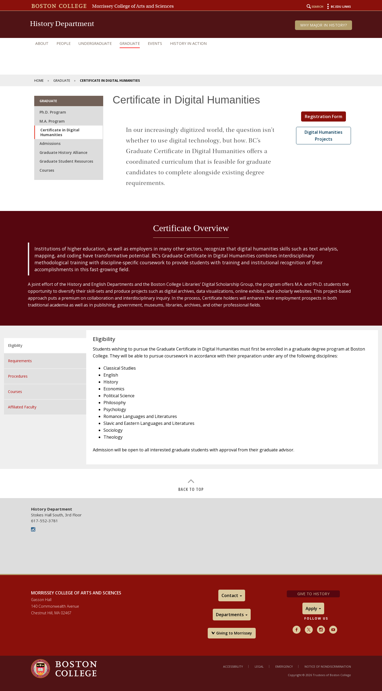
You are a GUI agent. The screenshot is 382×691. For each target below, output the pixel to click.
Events (155, 43)
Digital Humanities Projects (323, 135)
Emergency (284, 666)
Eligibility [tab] (15, 345)
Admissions (50, 143)
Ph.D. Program (53, 112)
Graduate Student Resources (66, 161)
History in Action (188, 43)
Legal (259, 666)
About (42, 43)
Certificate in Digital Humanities (59, 132)
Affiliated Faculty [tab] (22, 406)
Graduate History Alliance (63, 152)
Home (39, 80)
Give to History (313, 593)
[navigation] (191, 43)
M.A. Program (52, 121)
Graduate (130, 43)
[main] (191, 292)
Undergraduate (95, 43)
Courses (47, 170)
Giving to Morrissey (231, 633)
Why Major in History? (323, 25)
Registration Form (323, 116)
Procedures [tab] (18, 376)
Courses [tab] (15, 391)
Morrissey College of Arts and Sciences (133, 6)
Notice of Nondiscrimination (328, 666)
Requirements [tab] (20, 360)
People (64, 43)
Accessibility (233, 666)
